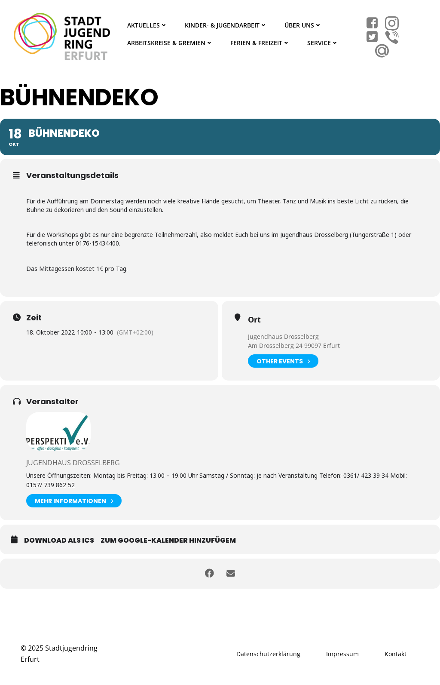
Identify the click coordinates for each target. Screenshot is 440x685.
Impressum (342, 654)
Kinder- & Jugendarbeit (226, 25)
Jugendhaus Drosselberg (283, 336)
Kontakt (395, 654)
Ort (254, 319)
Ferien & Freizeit (260, 43)
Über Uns (303, 25)
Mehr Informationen (74, 500)
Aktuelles (147, 25)
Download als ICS (59, 540)
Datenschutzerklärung (268, 654)
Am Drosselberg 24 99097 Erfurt (294, 345)
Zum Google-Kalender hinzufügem (168, 540)
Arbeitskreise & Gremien (170, 43)
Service (323, 43)
